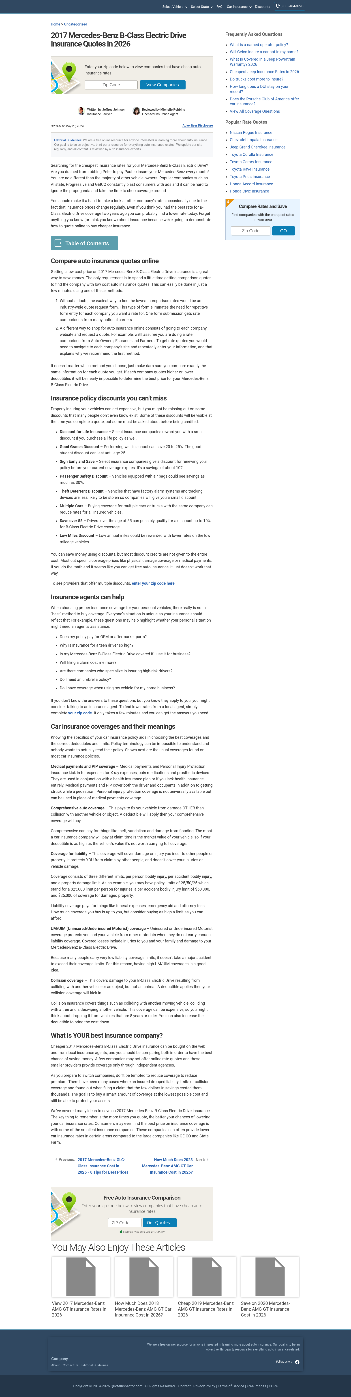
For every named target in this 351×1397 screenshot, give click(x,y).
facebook (297, 1362)
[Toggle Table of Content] (84, 243)
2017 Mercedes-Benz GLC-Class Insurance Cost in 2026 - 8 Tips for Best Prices (103, 1166)
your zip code (80, 713)
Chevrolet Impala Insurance (254, 140)
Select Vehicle (174, 7)
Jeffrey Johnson (114, 109)
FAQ (219, 7)
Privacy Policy (204, 1386)
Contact (184, 1386)
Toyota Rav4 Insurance (250, 169)
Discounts (262, 7)
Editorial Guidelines (67, 140)
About (55, 1365)
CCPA (273, 1386)
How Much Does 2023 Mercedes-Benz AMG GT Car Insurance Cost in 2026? (167, 1166)
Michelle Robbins (173, 109)
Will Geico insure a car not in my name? (264, 52)
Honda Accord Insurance (251, 184)
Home (55, 24)
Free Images (256, 1386)
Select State (201, 7)
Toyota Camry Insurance (251, 162)
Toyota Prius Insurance (250, 176)
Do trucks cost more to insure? (256, 79)
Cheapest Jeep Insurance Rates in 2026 (264, 72)
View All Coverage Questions (255, 111)
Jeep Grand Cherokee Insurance (258, 147)
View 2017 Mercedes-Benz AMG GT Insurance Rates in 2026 (81, 1287)
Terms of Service (231, 1386)
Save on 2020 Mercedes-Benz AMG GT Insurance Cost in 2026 (270, 1287)
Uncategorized (75, 24)
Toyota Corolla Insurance (251, 154)
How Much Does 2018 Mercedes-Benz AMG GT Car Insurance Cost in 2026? (144, 1287)
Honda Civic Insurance (249, 191)
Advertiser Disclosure (197, 125)
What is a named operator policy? (259, 44)
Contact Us (70, 1365)
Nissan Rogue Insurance (251, 132)
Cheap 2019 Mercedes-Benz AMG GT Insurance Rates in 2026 (207, 1287)
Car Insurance (239, 7)
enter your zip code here (153, 583)
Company (59, 1359)
